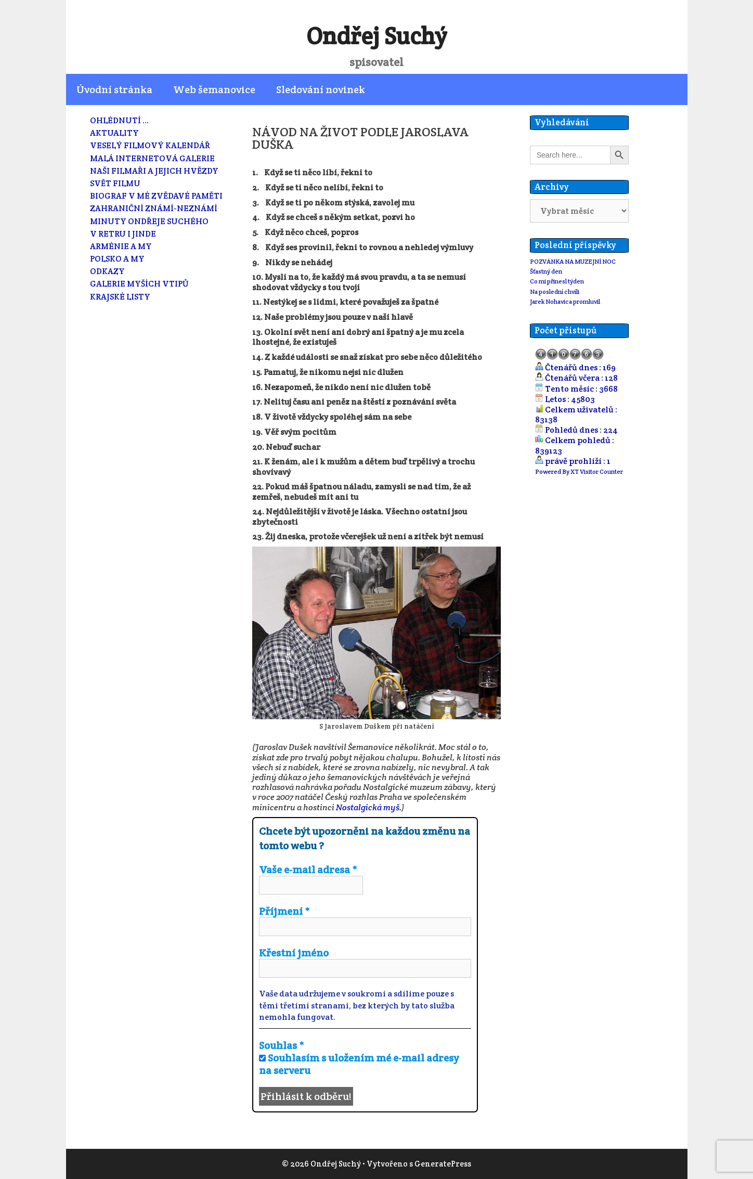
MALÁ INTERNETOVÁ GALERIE (152, 158)
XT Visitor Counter (596, 471)
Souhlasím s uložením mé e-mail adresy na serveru (359, 1064)
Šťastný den (546, 271)
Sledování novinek (320, 89)
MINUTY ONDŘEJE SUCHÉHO (149, 221)
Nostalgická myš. (368, 807)
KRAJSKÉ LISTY (120, 296)
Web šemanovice (214, 89)
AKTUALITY (114, 132)
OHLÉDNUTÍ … (119, 120)
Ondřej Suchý (376, 36)
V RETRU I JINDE (123, 233)
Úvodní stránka (114, 89)
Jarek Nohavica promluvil (565, 301)
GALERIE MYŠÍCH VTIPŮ (139, 283)
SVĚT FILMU (115, 183)
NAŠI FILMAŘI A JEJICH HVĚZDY (154, 170)
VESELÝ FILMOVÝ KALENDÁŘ (150, 145)
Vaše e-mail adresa (308, 869)
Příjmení (284, 911)
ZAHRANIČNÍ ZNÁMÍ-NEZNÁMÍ (153, 208)
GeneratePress (442, 1164)
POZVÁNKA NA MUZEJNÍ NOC (573, 261)
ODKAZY (107, 271)
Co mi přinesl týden (557, 281)
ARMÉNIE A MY (121, 246)
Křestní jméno (294, 953)
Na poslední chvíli (554, 291)
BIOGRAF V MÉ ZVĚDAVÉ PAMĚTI (156, 195)
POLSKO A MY (117, 258)
